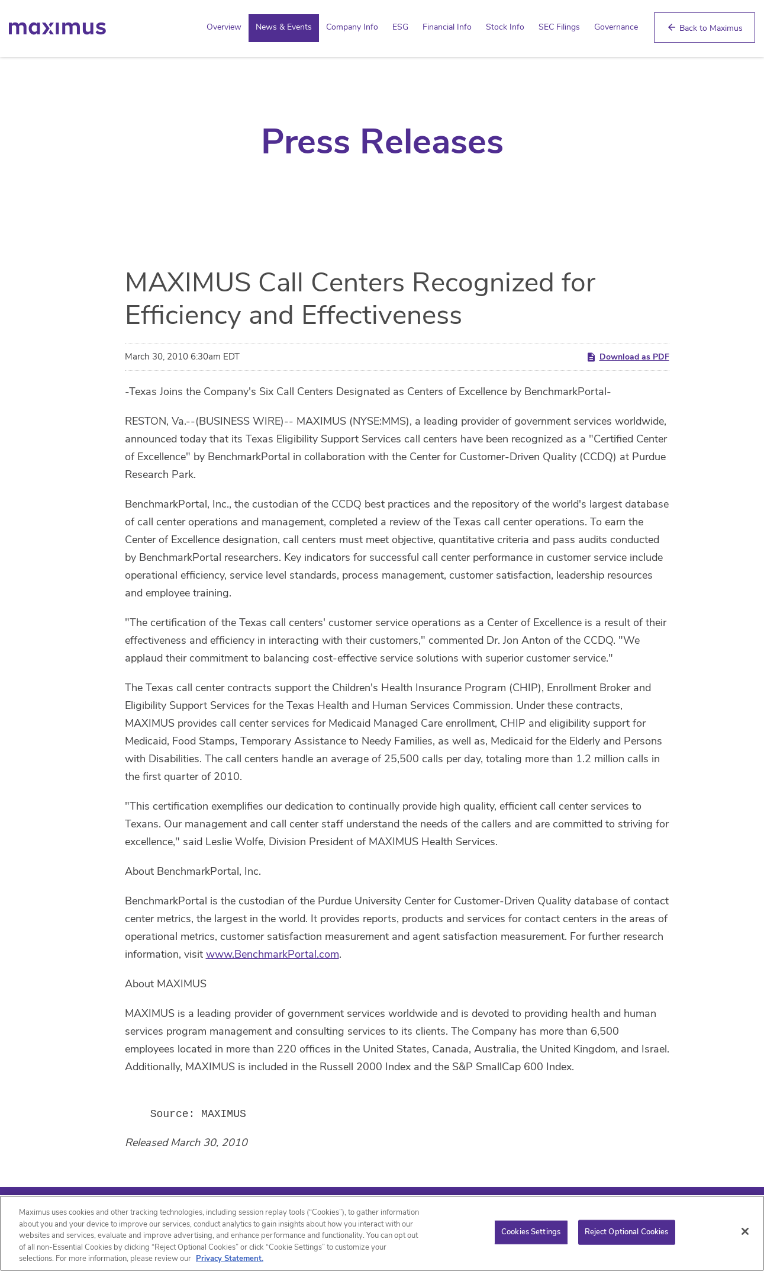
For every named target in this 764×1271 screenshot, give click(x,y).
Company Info (352, 27)
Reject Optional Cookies (627, 1233)
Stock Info (505, 27)
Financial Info (447, 27)
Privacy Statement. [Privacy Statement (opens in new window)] (229, 1260)
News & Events (284, 27)
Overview (224, 27)
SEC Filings (559, 27)
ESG (400, 27)
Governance (616, 27)
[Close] (745, 1232)
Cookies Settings (530, 1233)
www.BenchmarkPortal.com (272, 954)
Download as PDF (627, 356)
